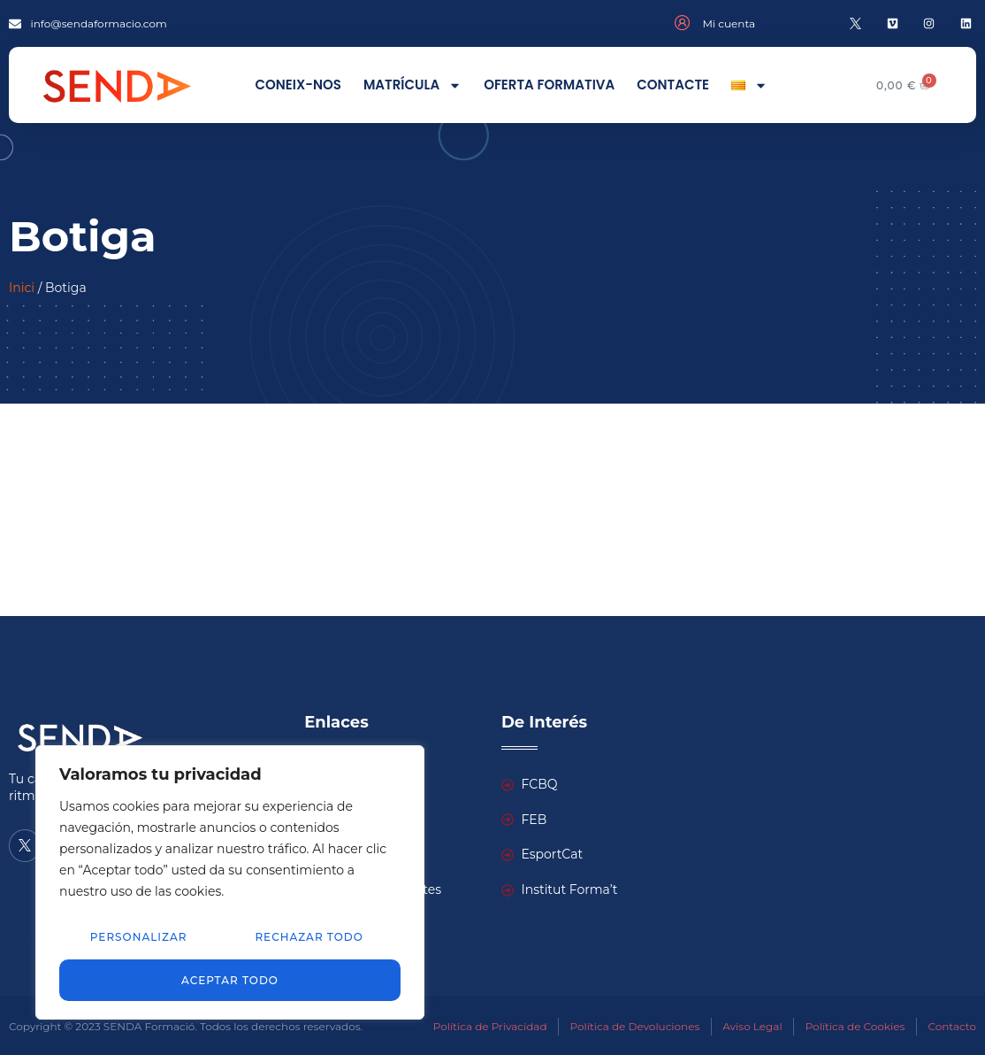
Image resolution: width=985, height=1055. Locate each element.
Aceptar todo (230, 979)
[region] (229, 883)
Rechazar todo (309, 937)
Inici (21, 288)
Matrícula (412, 85)
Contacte (673, 85)
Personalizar (138, 937)
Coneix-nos (297, 85)
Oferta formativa (549, 85)
